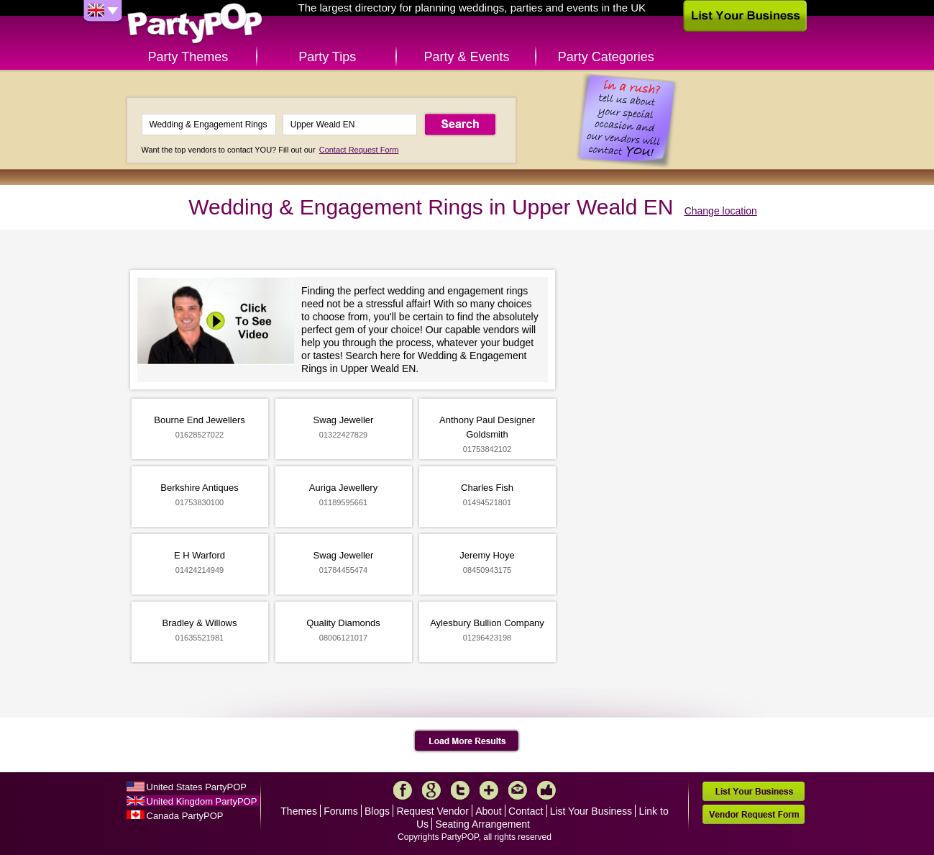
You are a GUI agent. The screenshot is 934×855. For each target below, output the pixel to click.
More (489, 790)
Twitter (460, 790)
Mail (517, 790)
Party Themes (188, 57)
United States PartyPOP (197, 787)
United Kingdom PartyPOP (202, 801)
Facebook (402, 790)
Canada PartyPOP (185, 815)
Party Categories (606, 57)
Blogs (377, 811)
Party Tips (327, 57)
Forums (340, 811)
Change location (721, 211)
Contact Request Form (359, 149)
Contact (525, 811)
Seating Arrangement (482, 824)
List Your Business (591, 811)
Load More (467, 741)
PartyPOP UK (195, 24)
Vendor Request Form (753, 814)
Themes (298, 811)
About (488, 811)
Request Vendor (432, 811)
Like (546, 790)
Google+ (431, 790)
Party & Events (466, 57)
